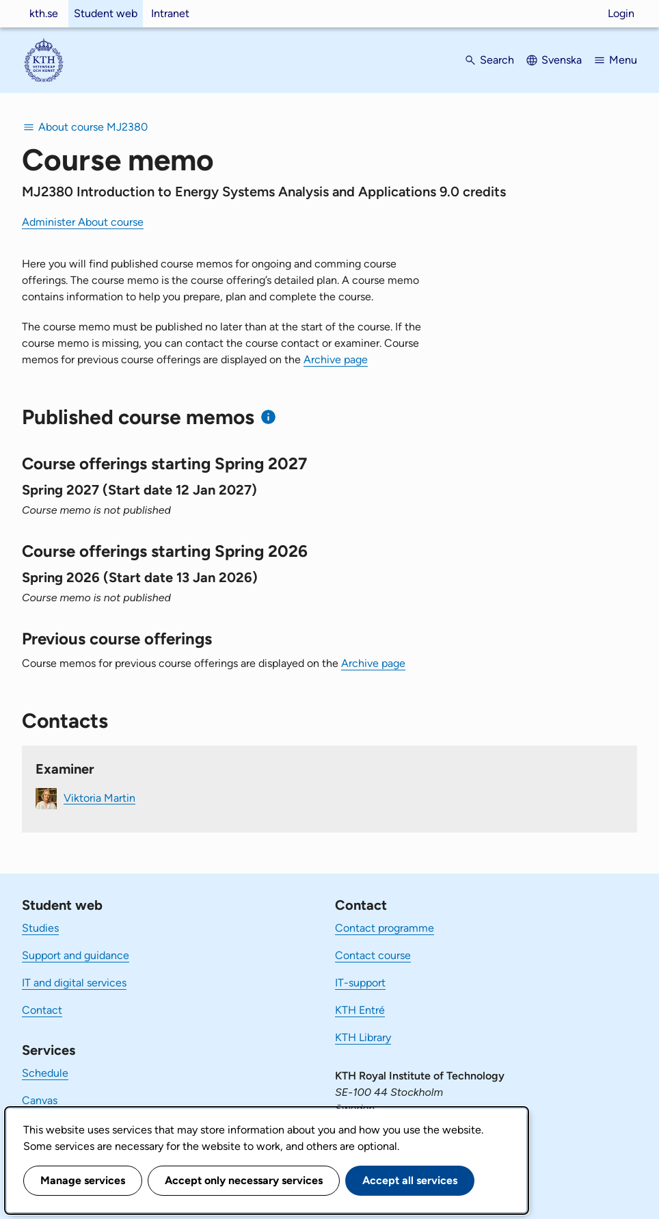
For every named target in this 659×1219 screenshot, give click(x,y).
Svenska (561, 59)
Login (621, 13)
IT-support (360, 982)
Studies (40, 927)
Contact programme (384, 927)
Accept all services (409, 1180)
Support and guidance (75, 955)
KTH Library (363, 1037)
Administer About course (83, 221)
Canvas (39, 1100)
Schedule (45, 1072)
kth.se (43, 13)
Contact (42, 1010)
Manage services (82, 1180)
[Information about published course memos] (268, 417)
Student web (105, 13)
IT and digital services (74, 982)
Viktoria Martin (99, 797)
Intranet (170, 13)
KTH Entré (360, 1010)
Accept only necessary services (244, 1180)
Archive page (336, 359)
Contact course (373, 955)
